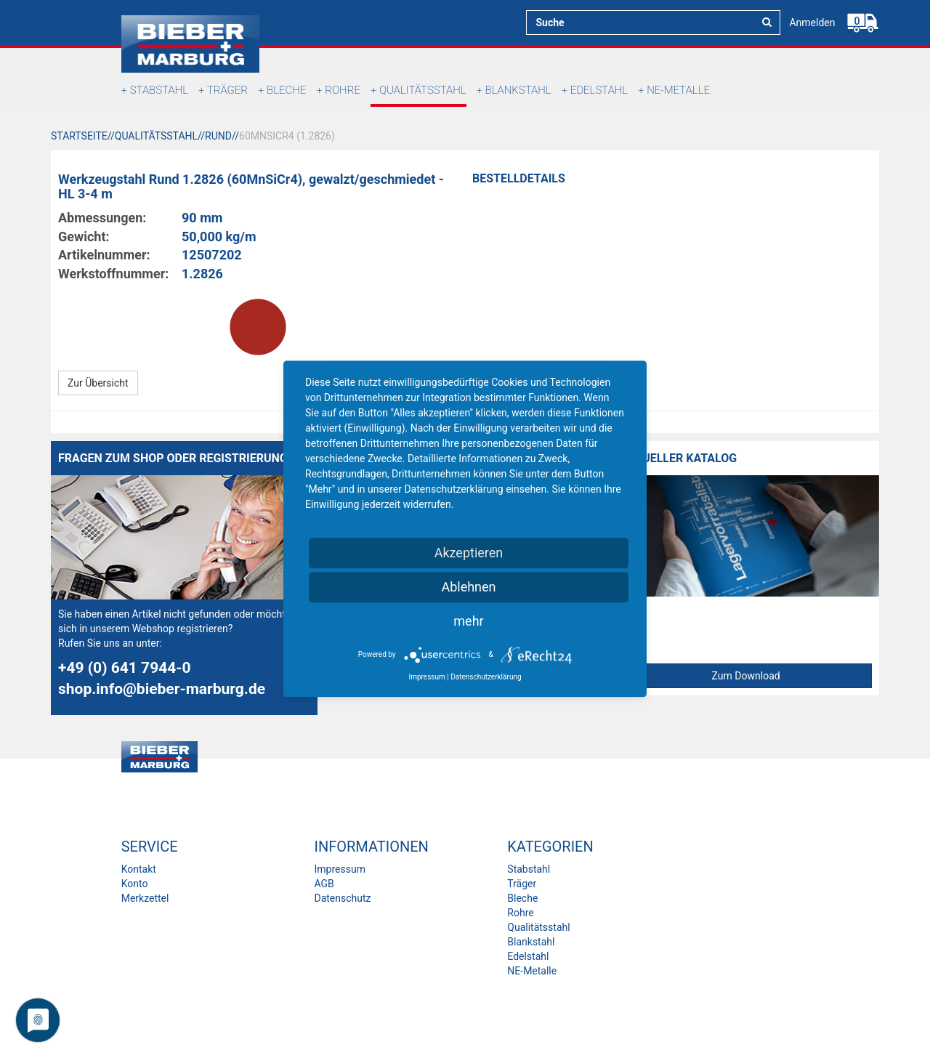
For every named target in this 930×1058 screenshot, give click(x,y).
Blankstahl (518, 90)
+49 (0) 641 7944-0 (124, 668)
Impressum (339, 869)
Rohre (342, 90)
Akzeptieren (469, 552)
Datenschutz (342, 898)
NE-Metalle (678, 90)
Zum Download (746, 676)
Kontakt (138, 869)
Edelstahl (599, 90)
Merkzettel (145, 898)
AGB (323, 883)
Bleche (286, 90)
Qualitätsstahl (422, 90)
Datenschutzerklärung (485, 677)
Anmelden (812, 22)
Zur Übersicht (98, 383)
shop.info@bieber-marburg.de (161, 689)
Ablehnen (468, 586)
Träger (227, 90)
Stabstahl (159, 90)
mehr (468, 621)
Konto (134, 883)
